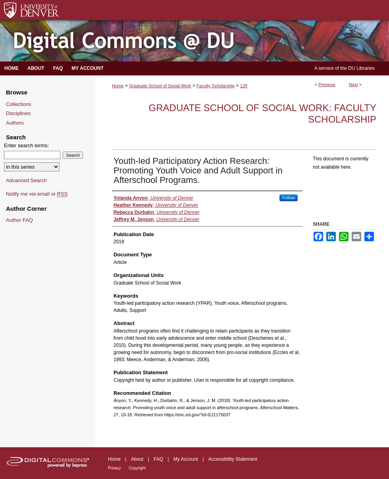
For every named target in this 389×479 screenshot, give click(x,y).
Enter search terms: (26, 145)
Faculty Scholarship (215, 85)
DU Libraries (361, 68)
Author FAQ (19, 220)
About (137, 459)
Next (353, 84)
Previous (326, 84)
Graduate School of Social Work (160, 85)
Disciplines (18, 113)
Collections (18, 104)
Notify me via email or (36, 194)
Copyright (137, 468)
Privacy (114, 468)
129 (243, 85)
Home (117, 85)
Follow (288, 197)
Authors (15, 123)
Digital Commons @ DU (194, 41)
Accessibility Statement (232, 459)
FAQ (158, 459)
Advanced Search (26, 180)
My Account (185, 459)
